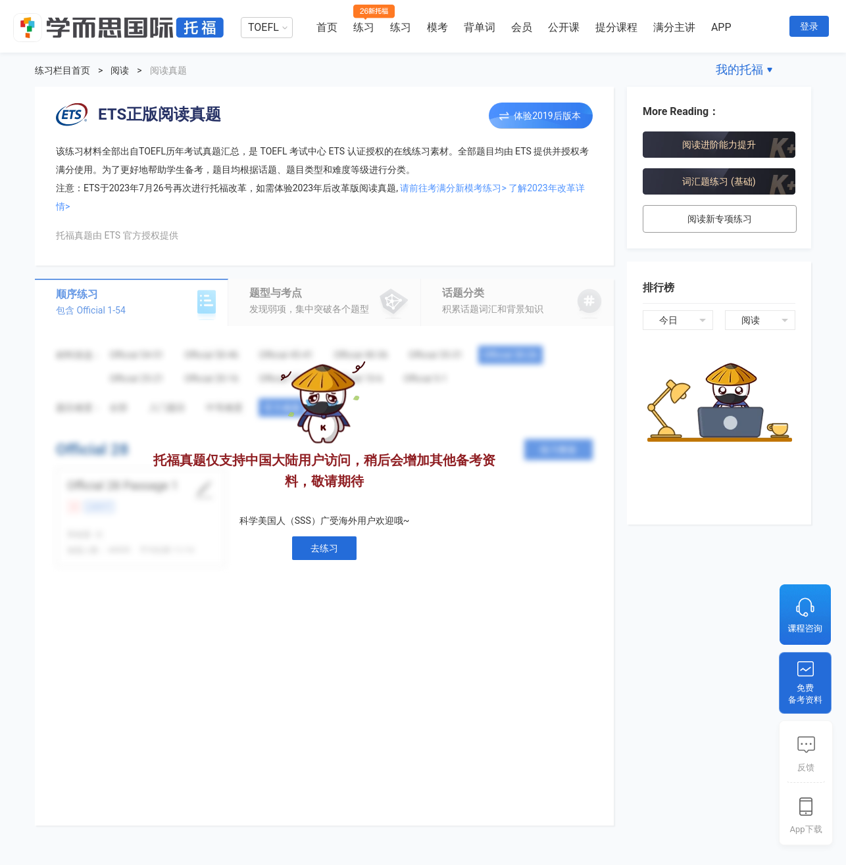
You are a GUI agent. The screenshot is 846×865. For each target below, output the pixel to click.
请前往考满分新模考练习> (453, 188)
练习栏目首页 (62, 70)
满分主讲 (674, 27)
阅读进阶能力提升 (719, 144)
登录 (809, 26)
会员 (521, 27)
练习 (363, 27)
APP (721, 27)
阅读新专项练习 (719, 219)
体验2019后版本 (547, 115)
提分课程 (616, 27)
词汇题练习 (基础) (718, 181)
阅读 (120, 70)
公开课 (564, 27)
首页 (326, 27)
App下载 (805, 829)
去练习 (324, 548)
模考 (437, 27)
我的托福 (739, 69)
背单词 (479, 27)
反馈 (805, 767)
